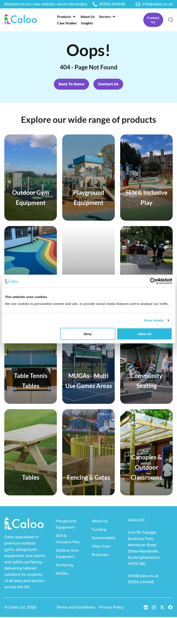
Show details (154, 320)
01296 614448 (141, 583)
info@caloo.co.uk (143, 576)
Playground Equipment (66, 525)
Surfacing (64, 566)
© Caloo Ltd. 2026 (20, 608)
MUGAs (62, 574)
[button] (66, 16)
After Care (101, 547)
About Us (100, 522)
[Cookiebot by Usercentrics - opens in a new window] (153, 281)
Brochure (100, 555)
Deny (88, 334)
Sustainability (104, 539)
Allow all (144, 334)
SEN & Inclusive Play (68, 539)
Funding (99, 530)
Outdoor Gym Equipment (68, 554)
